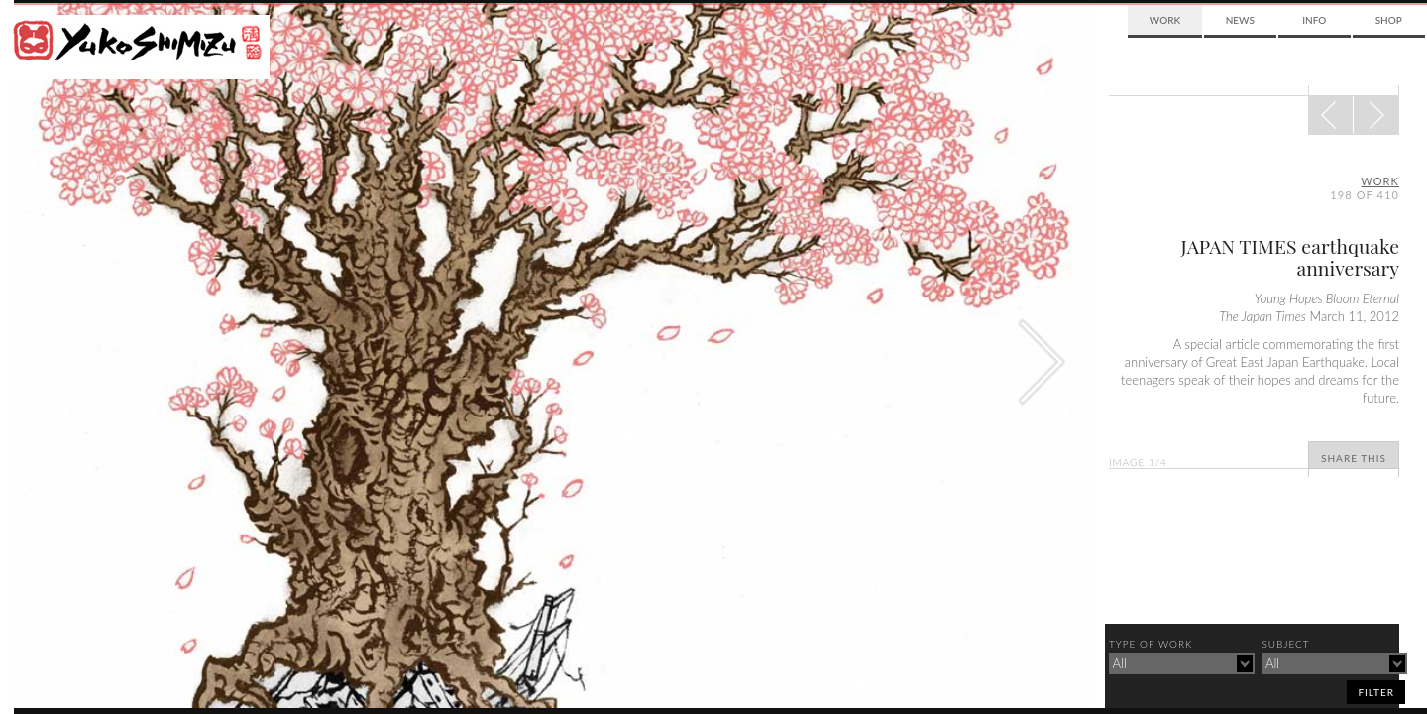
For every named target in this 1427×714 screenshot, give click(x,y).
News (1240, 20)
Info (1314, 20)
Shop (1388, 20)
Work (1165, 20)
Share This (1353, 458)
